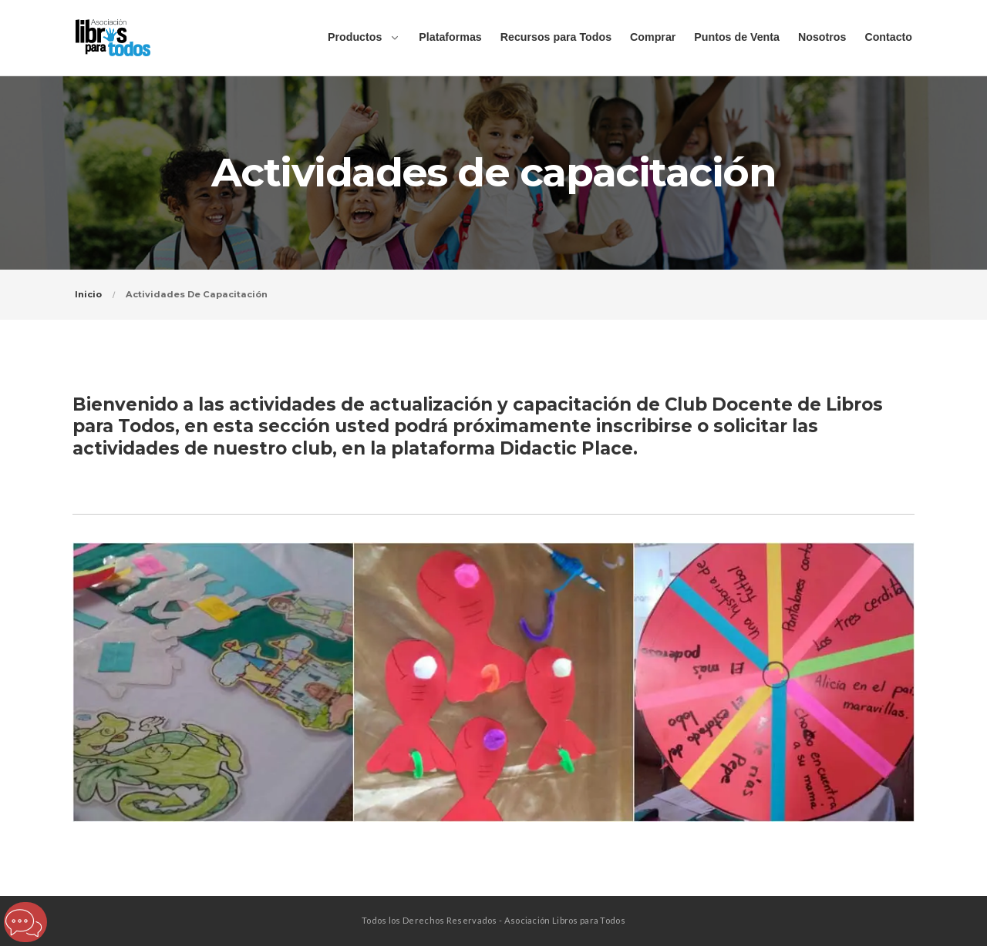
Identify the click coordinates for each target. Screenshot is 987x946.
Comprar (652, 37)
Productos (355, 37)
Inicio (88, 294)
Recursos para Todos (555, 37)
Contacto (888, 37)
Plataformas (450, 37)
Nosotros (822, 37)
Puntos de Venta (737, 37)
